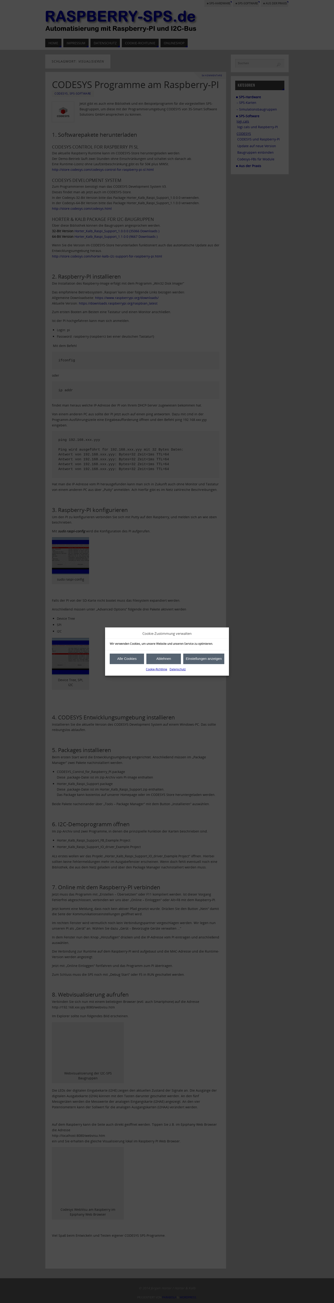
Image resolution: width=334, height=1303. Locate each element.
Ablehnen (163, 659)
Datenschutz (178, 669)
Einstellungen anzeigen (204, 659)
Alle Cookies (127, 659)
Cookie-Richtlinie (156, 669)
